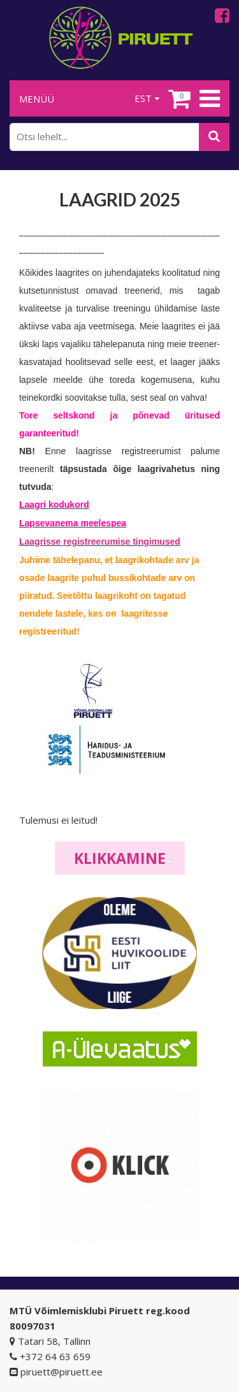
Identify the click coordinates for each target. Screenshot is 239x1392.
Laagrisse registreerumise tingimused (99, 541)
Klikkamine (120, 858)
